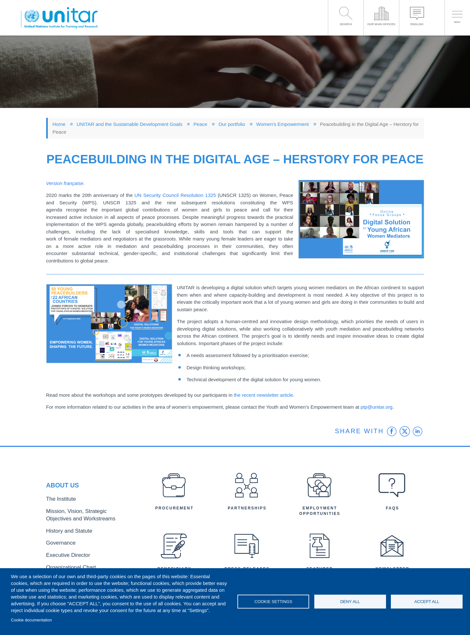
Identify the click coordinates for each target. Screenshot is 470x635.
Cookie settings (273, 601)
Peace (200, 124)
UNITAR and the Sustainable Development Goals (129, 124)
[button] (361, 219)
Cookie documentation (31, 620)
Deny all (350, 601)
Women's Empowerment (283, 124)
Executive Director (64, 551)
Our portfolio (231, 124)
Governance (58, 541)
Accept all (426, 601)
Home (59, 124)
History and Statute (64, 530)
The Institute (58, 503)
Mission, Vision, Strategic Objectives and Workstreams (85, 516)
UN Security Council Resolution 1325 (175, 195)
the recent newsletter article (263, 395)
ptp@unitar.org (376, 407)
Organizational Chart (66, 562)
